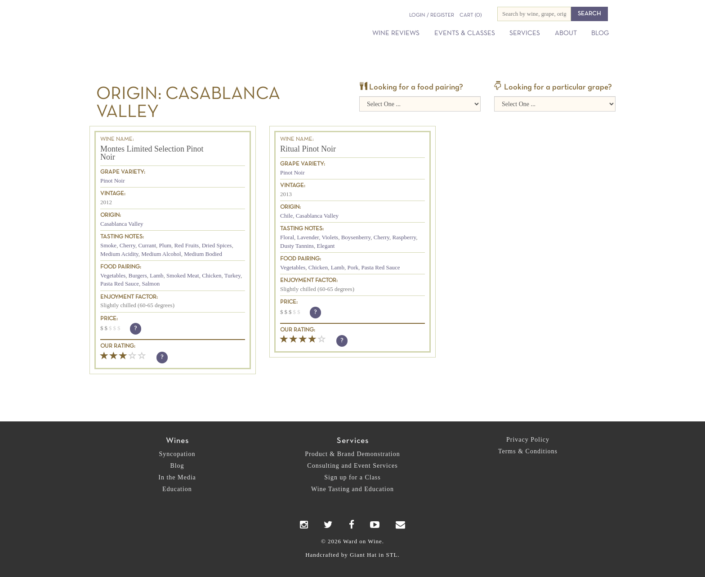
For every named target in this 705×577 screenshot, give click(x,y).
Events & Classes (464, 33)
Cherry (127, 245)
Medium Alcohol (161, 253)
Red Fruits (186, 245)
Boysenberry (356, 237)
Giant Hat (363, 554)
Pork (352, 267)
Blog (600, 33)
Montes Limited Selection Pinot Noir (151, 152)
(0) (471, 15)
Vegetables (112, 275)
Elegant (326, 245)
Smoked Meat (182, 275)
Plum (165, 245)
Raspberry (404, 237)
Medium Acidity (119, 253)
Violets (329, 237)
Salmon (151, 283)
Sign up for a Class (352, 477)
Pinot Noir (112, 180)
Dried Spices (217, 245)
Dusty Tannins (297, 245)
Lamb (156, 275)
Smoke (108, 245)
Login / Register (431, 15)
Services (524, 33)
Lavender (308, 237)
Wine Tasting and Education (352, 489)
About (566, 33)
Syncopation (177, 454)
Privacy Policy (527, 439)
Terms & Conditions (528, 451)
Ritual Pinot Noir (308, 148)
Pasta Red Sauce (119, 283)
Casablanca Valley (121, 223)
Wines (177, 441)
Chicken (211, 275)
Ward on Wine (173, 22)
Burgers (138, 275)
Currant (147, 245)
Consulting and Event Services (352, 465)
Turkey (232, 275)
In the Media (177, 477)
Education (177, 489)
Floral (287, 237)
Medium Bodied (203, 253)
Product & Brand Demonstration (352, 454)
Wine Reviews (395, 33)
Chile (286, 215)
